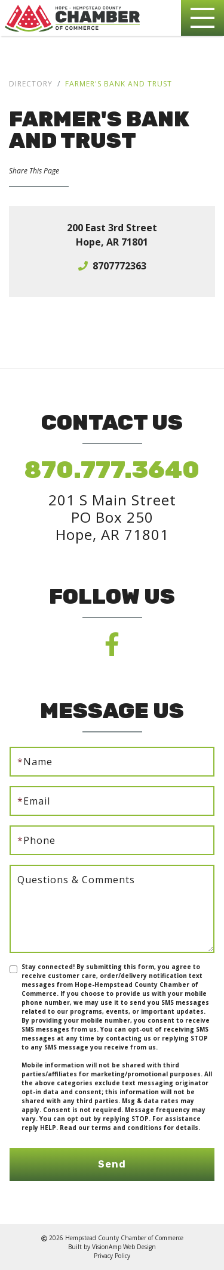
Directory (31, 84)
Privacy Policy (112, 1256)
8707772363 (119, 265)
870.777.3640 (112, 470)
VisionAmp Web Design (124, 1247)
